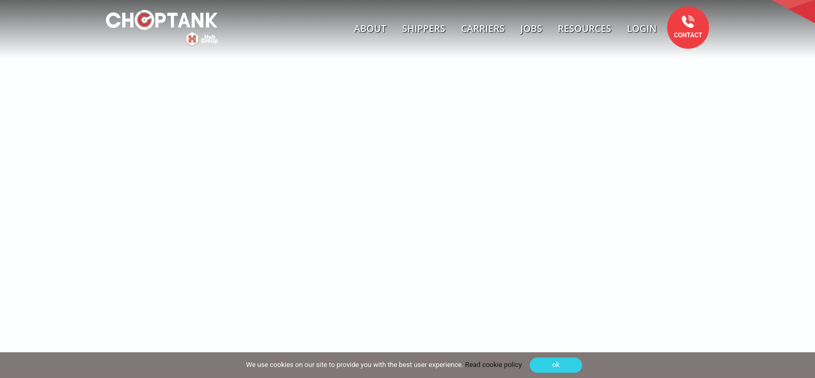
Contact (688, 35)
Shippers (424, 28)
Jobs (531, 28)
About (370, 28)
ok (556, 365)
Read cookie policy (493, 365)
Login (642, 28)
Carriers (483, 28)
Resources (585, 28)
